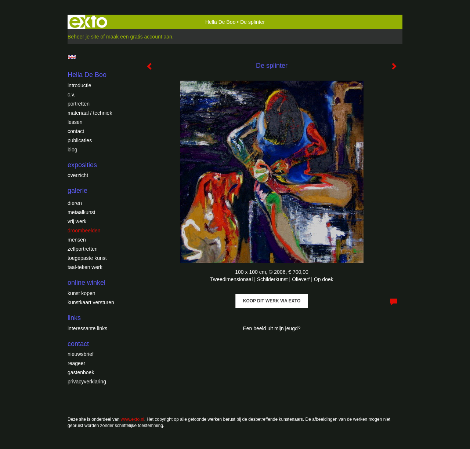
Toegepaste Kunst (87, 258)
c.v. (71, 94)
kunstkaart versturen (91, 302)
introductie (79, 85)
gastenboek (81, 372)
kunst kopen (81, 293)
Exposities (82, 165)
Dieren (75, 203)
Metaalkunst (81, 212)
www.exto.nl (132, 419)
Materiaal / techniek (90, 113)
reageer (76, 363)
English (72, 57)
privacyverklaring (87, 381)
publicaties (80, 140)
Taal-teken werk (85, 267)
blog (72, 149)
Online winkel (86, 282)
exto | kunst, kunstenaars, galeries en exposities (88, 22)
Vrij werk (77, 221)
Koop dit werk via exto (271, 300)
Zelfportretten (83, 249)
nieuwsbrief (81, 354)
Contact (76, 131)
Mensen (77, 240)
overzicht (78, 175)
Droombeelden (84, 230)
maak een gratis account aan (139, 37)
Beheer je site (83, 37)
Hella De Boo (220, 22)
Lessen (75, 122)
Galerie (77, 190)
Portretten (79, 104)
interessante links (87, 328)
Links (74, 317)
